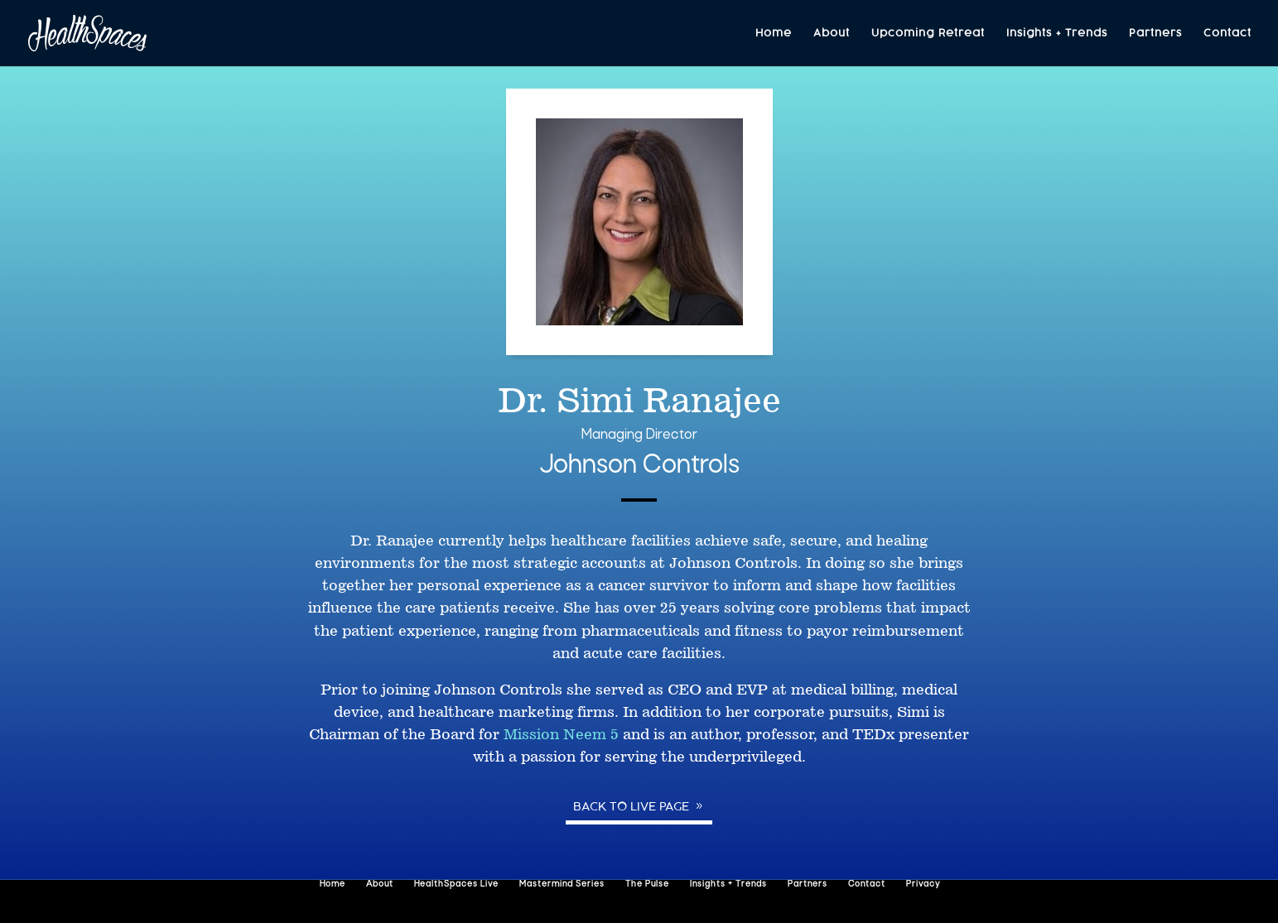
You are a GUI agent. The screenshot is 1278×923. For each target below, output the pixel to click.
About (831, 33)
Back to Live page (631, 806)
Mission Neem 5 (561, 734)
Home (773, 33)
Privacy (923, 884)
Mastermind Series (562, 884)
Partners (1155, 33)
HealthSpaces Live (456, 884)
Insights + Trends (1056, 33)
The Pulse (647, 884)
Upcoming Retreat (928, 33)
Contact (1227, 33)
